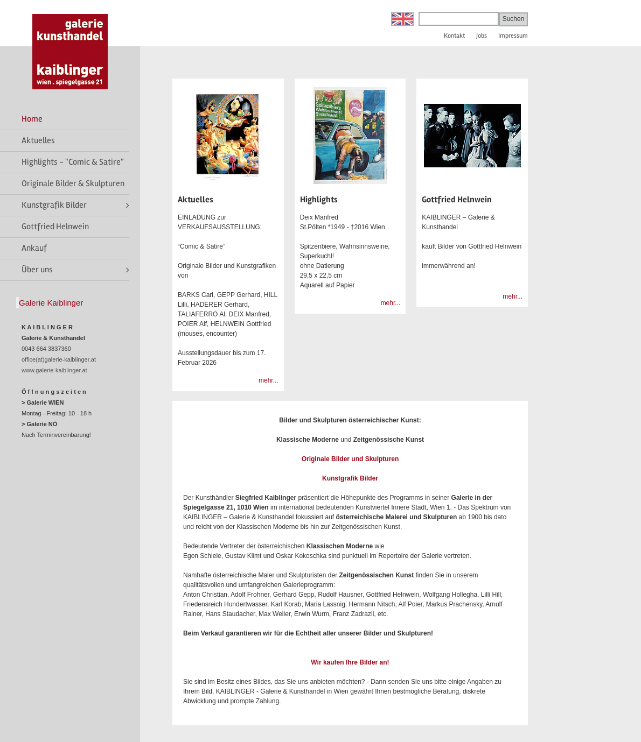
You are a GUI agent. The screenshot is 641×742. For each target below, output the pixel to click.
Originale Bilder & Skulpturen (73, 183)
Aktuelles (38, 140)
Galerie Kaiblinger (51, 302)
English (403, 18)
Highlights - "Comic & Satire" (73, 162)
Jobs (481, 36)
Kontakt (454, 36)
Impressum (513, 36)
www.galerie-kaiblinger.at (54, 370)
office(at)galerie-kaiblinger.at (59, 359)
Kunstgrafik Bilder (54, 205)
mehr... (268, 380)
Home (32, 119)
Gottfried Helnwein (55, 226)
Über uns (37, 269)
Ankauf (34, 248)
